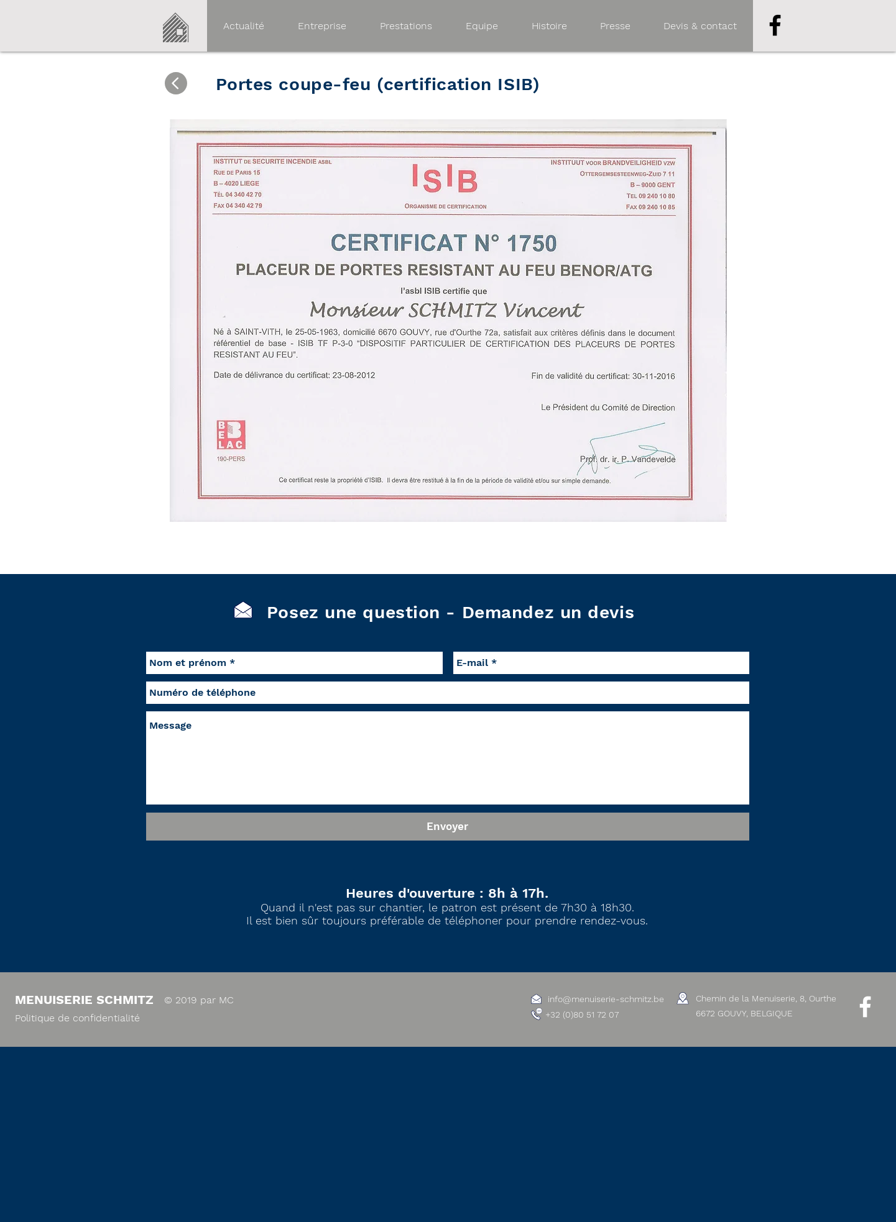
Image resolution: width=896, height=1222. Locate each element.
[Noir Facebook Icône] (775, 25)
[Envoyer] (447, 827)
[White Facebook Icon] (865, 1007)
